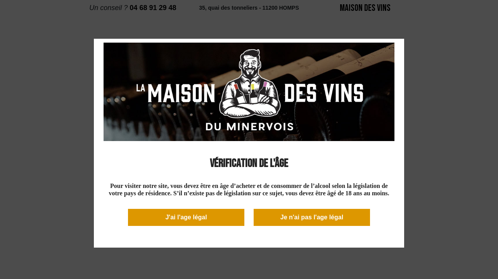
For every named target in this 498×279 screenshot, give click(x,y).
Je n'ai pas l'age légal (311, 217)
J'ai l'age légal (186, 217)
